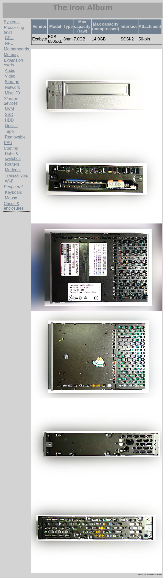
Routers (12, 164)
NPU (9, 43)
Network (12, 87)
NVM (9, 109)
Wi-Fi (9, 181)
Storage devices (11, 101)
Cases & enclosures (14, 205)
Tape (9, 131)
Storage (12, 82)
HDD (9, 120)
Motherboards (16, 49)
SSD (9, 114)
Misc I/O (12, 93)
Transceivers (16, 175)
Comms (11, 148)
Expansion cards (13, 62)
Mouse (11, 198)
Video (10, 76)
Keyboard (14, 192)
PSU (8, 143)
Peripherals (14, 187)
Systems (11, 22)
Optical (11, 126)
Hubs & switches (12, 156)
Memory (11, 54)
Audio (10, 70)
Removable (15, 137)
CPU (9, 38)
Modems (12, 170)
